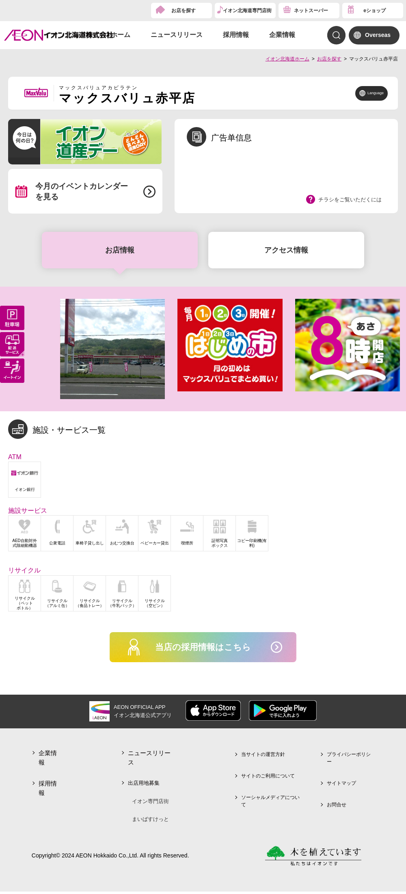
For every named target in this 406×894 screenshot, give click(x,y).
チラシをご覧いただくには (350, 200)
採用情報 (236, 34)
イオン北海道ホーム (287, 59)
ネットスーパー (311, 10)
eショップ (374, 10)
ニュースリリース (177, 34)
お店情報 (119, 250)
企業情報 (282, 34)
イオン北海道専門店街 (247, 10)
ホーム (120, 34)
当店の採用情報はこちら (203, 648)
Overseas (378, 35)
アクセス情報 (286, 250)
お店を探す (183, 10)
